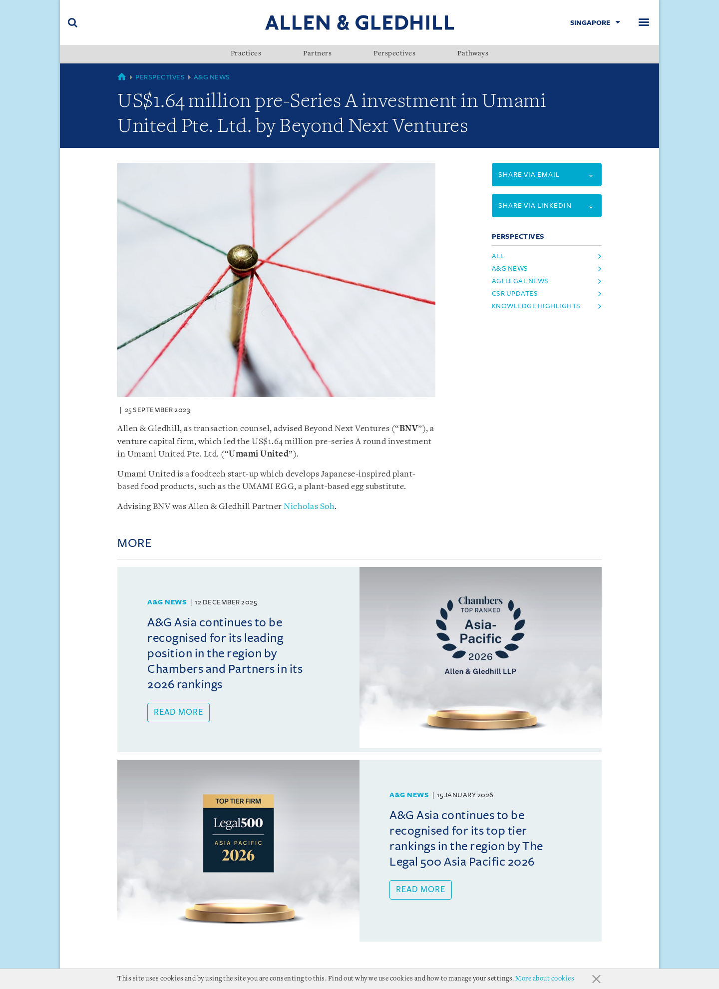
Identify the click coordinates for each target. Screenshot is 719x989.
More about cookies (544, 979)
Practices (246, 53)
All (498, 256)
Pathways (472, 53)
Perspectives (394, 53)
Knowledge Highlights (536, 306)
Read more (178, 712)
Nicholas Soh (309, 506)
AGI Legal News (520, 281)
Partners (317, 53)
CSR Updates (515, 293)
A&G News (212, 77)
